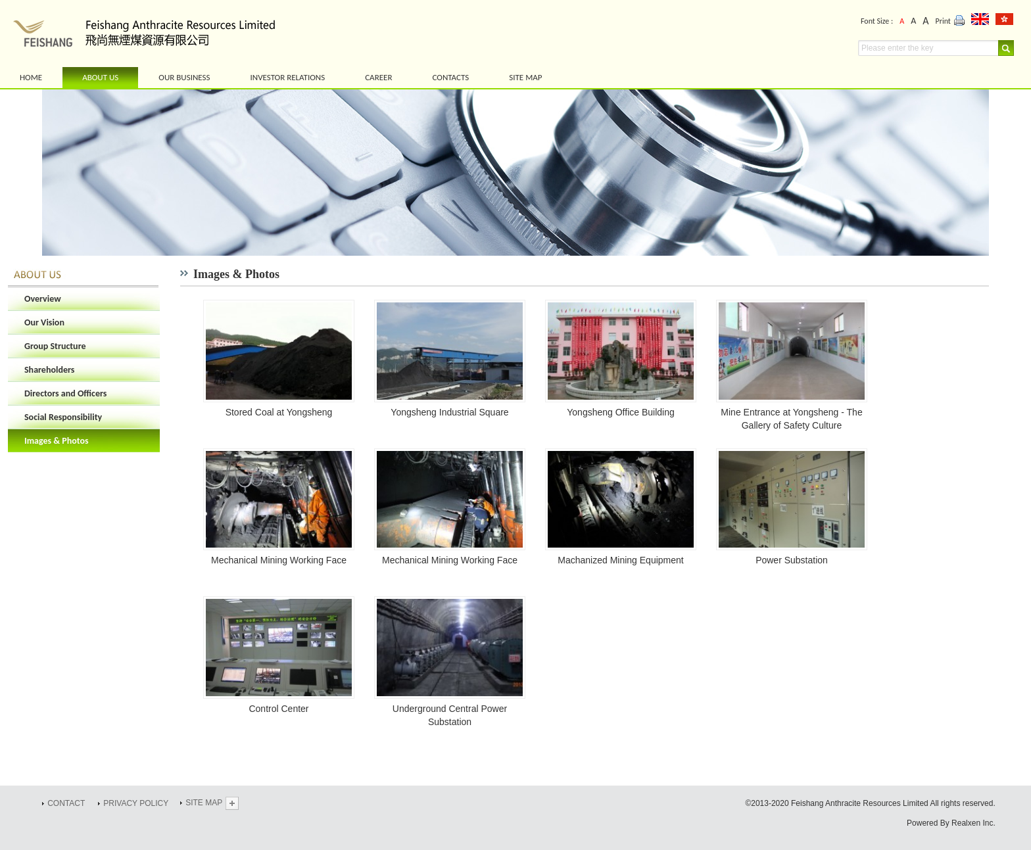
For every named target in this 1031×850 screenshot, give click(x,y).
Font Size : (877, 21)
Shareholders (49, 369)
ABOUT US (100, 77)
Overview (42, 298)
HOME (31, 77)
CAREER (378, 77)
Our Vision (44, 322)
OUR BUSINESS (184, 77)
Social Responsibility (63, 417)
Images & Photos (56, 440)
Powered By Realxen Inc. (951, 823)
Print (950, 22)
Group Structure (55, 346)
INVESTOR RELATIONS (287, 77)
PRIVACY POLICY (135, 803)
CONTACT (66, 803)
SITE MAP (525, 77)
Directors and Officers (65, 393)
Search (1005, 48)
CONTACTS (450, 77)
